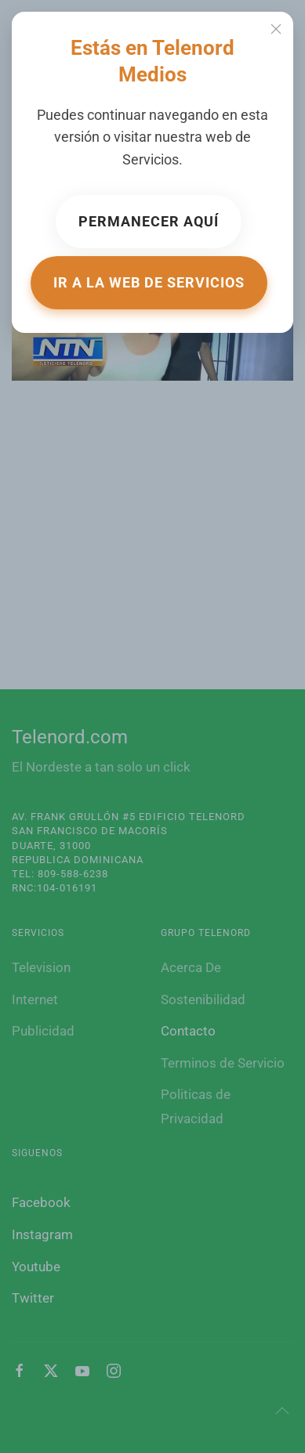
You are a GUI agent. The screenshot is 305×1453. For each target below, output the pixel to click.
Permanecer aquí (148, 221)
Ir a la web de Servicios (149, 282)
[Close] (276, 29)
